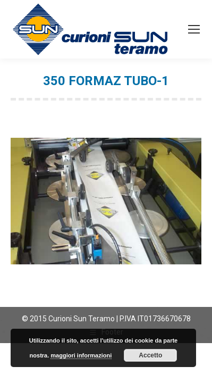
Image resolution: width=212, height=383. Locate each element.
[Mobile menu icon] (193, 29)
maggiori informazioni (81, 355)
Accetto (150, 355)
